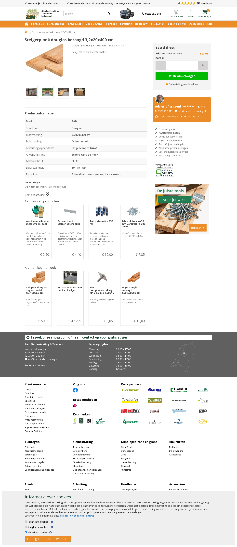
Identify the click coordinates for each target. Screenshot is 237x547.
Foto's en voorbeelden (36, 412)
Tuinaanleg (30, 415)
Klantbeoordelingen (35, 408)
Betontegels (31, 454)
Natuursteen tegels (34, 462)
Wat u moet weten (34, 419)
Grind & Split (75, 23)
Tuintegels (37, 23)
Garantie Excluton (33, 431)
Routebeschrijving (35, 365)
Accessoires (196, 23)
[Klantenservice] (176, 14)
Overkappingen (129, 489)
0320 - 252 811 (37, 355)
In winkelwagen (181, 76)
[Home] (41, 13)
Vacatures (30, 400)
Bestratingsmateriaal (35, 458)
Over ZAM (30, 393)
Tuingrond (126, 458)
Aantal (160, 57)
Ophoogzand (127, 450)
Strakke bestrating (82, 462)
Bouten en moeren (178, 489)
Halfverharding (128, 462)
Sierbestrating (56, 23)
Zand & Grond (94, 23)
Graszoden (126, 466)
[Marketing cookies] (26, 532)
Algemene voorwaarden (37, 427)
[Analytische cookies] (26, 527)
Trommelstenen (81, 447)
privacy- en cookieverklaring (77, 515)
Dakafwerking (176, 450)
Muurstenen (79, 466)
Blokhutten (157, 23)
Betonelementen (33, 466)
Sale (209, 23)
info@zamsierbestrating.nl (192, 111)
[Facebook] (75, 389)
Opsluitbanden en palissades (39, 469)
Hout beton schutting (83, 489)
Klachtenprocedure (34, 423)
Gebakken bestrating (83, 473)
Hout (27, 489)
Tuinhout (111, 23)
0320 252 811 (165, 111)
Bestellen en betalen (35, 404)
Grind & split (127, 447)
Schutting (126, 23)
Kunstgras (126, 469)
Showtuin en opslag (34, 397)
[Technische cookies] (26, 521)
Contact (28, 389)
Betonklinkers (80, 450)
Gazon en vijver (177, 23)
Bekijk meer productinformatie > (90, 52)
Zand (123, 454)
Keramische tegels (34, 450)
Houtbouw (141, 23)
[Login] (191, 14)
